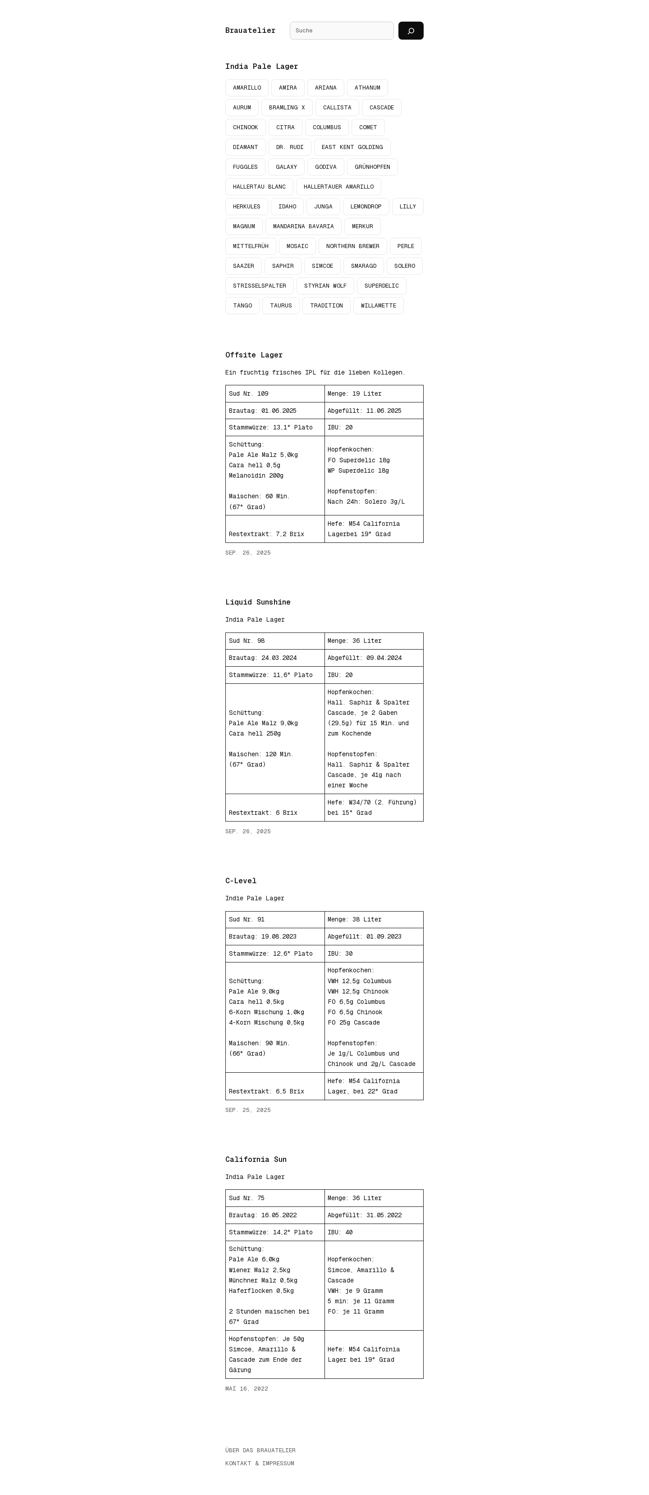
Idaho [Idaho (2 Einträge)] (287, 206)
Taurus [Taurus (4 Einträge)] (281, 305)
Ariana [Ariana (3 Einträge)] (326, 87)
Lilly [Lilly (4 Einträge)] (408, 206)
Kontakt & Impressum (259, 1464)
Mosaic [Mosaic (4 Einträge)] (297, 246)
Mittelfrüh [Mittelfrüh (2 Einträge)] (251, 246)
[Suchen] (411, 31)
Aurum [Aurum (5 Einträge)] (242, 107)
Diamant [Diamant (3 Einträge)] (245, 147)
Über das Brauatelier (260, 1451)
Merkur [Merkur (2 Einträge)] (362, 226)
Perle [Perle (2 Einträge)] (406, 246)
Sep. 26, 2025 (248, 552)
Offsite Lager (254, 355)
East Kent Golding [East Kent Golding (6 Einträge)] (352, 147)
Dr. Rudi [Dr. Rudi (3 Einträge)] (290, 147)
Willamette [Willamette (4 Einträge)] (378, 305)
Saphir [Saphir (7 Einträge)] (283, 265)
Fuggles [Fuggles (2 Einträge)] (245, 166)
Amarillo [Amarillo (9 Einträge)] (247, 87)
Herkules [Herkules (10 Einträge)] (247, 206)
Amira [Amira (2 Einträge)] (288, 87)
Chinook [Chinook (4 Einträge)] (245, 127)
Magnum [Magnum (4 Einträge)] (244, 226)
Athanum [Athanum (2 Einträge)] (367, 87)
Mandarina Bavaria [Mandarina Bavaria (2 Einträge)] (303, 226)
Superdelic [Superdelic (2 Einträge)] (382, 285)
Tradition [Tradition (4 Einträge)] (326, 305)
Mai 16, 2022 (246, 1388)
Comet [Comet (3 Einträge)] (368, 127)
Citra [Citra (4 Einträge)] (285, 127)
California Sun (256, 1159)
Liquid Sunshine (258, 602)
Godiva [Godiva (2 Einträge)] (326, 166)
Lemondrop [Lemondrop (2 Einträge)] (366, 206)
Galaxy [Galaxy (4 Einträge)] (286, 166)
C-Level (240, 880)
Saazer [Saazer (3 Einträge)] (243, 265)
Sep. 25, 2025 (248, 1110)
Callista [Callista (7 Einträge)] (337, 107)
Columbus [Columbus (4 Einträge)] (327, 127)
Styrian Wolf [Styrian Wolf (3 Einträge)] (325, 285)
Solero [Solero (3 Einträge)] (404, 265)
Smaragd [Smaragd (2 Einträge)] (363, 265)
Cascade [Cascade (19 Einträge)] (382, 107)
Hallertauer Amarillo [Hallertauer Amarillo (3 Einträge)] (339, 186)
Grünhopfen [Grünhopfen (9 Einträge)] (372, 166)
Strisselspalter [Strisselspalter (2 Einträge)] (259, 285)
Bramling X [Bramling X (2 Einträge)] (287, 107)
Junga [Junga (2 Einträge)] (323, 206)
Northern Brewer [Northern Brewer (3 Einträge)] (352, 246)
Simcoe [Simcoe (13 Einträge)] (322, 265)
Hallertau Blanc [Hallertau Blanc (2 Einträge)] (259, 186)
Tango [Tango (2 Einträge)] (242, 305)
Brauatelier (250, 30)
